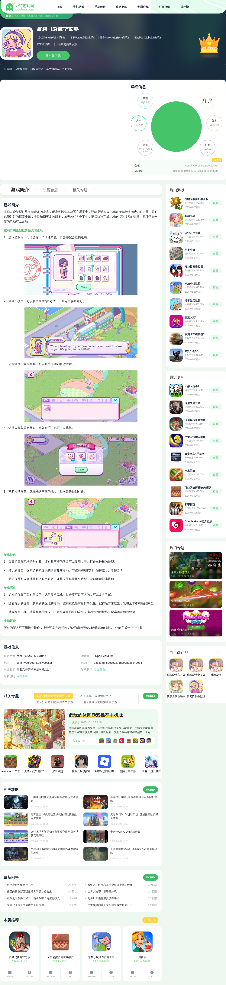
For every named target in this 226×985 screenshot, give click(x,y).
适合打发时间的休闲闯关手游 (115, 37)
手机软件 (100, 6)
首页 (60, 6)
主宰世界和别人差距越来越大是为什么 (110, 905)
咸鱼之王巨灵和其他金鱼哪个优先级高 (110, 884)
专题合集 (143, 6)
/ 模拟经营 (32, 16)
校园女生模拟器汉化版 (81, 765)
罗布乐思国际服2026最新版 (105, 765)
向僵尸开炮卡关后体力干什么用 (25, 905)
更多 (218, 190)
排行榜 (184, 6)
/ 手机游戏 (20, 16)
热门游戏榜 (209, 48)
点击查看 (22, 676)
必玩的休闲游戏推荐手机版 (52, 37)
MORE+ (150, 695)
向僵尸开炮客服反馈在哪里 (103, 898)
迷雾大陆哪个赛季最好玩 (102, 891)
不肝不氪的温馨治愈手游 (82, 37)
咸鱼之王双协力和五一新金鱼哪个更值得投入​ (33, 898)
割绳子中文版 (128, 764)
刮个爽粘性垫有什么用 (20, 884)
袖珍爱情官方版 (176, 667)
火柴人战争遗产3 (34, 764)
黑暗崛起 (57, 764)
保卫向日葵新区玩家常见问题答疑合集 (29, 891)
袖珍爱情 (216, 667)
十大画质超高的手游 (65, 44)
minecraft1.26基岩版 (11, 765)
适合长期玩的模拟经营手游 (148, 37)
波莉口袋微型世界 (196, 690)
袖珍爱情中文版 (196, 667)
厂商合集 (164, 6)
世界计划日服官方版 (151, 765)
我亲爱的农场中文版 (176, 690)
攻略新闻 (121, 6)
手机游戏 (78, 6)
